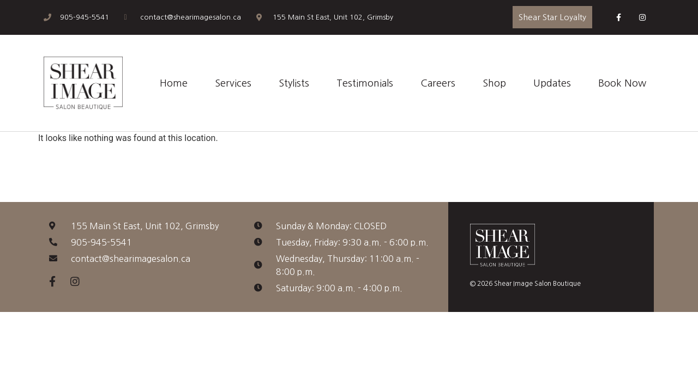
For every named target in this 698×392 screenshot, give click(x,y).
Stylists (294, 83)
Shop (494, 83)
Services (233, 83)
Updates (552, 83)
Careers (437, 83)
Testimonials (364, 83)
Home (174, 83)
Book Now (622, 83)
